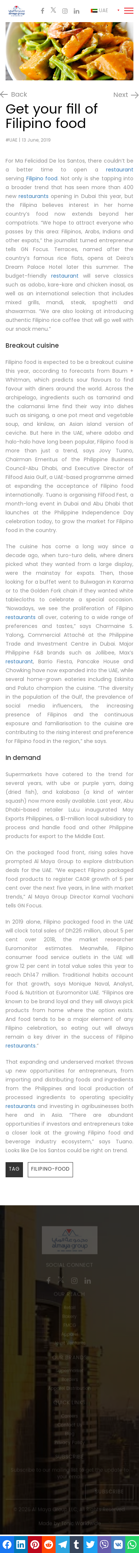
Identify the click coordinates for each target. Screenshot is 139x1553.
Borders (70, 1380)
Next (120, 95)
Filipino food (42, 178)
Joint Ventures (70, 1343)
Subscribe (109, 1493)
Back (19, 94)
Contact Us (69, 1425)
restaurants (34, 196)
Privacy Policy (69, 1443)
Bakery (69, 1317)
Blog (70, 1434)
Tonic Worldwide (81, 1524)
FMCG (69, 1326)
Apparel (69, 1334)
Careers (69, 1416)
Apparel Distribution (69, 1389)
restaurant (119, 169)
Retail (70, 1308)
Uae (99, 11)
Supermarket (69, 1371)
